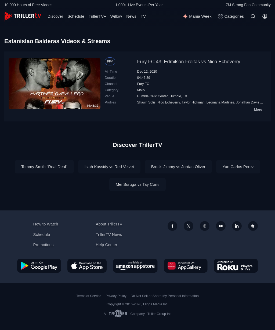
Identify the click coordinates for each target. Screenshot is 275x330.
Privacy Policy (116, 296)
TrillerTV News (109, 234)
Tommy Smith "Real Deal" (44, 166)
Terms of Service (88, 296)
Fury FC (143, 84)
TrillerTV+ (97, 16)
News (131, 16)
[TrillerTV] (22, 16)
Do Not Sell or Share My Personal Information (165, 296)
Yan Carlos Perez (238, 166)
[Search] (253, 16)
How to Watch (45, 224)
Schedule (75, 16)
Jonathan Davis (247, 102)
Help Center (106, 244)
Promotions (43, 244)
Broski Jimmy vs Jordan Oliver (178, 166)
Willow (116, 16)
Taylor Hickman (193, 102)
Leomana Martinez (220, 102)
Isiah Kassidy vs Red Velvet (109, 166)
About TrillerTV (109, 224)
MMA (141, 90)
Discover (55, 16)
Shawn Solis (146, 102)
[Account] (265, 16)
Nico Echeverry (168, 102)
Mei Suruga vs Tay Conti (137, 184)
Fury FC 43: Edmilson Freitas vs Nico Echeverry (188, 61)
